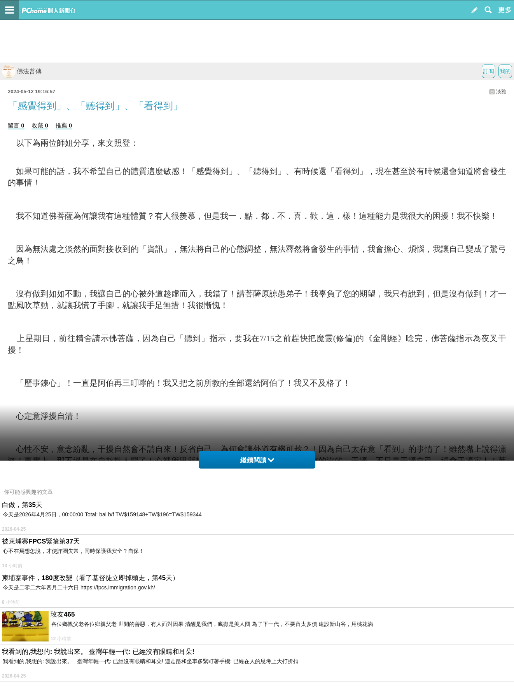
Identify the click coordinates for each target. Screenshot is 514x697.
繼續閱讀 (257, 460)
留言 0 (16, 125)
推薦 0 (64, 125)
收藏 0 (39, 125)
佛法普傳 (22, 71)
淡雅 (501, 91)
